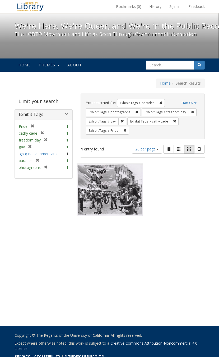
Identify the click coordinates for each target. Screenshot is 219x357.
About (74, 64)
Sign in (174, 6)
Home (24, 64)
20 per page (147, 148)
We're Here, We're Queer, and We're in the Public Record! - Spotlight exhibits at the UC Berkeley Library (30, 6)
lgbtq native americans (38, 153)
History (155, 6)
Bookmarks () (128, 6)
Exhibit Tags (31, 114)
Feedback (196, 6)
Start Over (189, 103)
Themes (49, 64)
